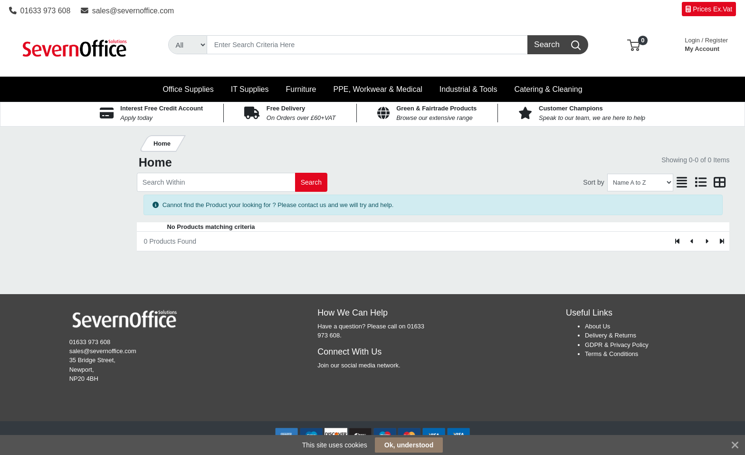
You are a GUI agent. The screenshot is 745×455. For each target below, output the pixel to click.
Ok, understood (408, 445)
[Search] (367, 44)
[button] (633, 44)
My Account (706, 43)
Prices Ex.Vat (709, 9)
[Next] (706, 241)
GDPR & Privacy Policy (617, 344)
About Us (597, 326)
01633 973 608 (40, 11)
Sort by (593, 182)
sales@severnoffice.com (127, 11)
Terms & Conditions (611, 353)
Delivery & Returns (610, 335)
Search (311, 182)
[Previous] (692, 241)
